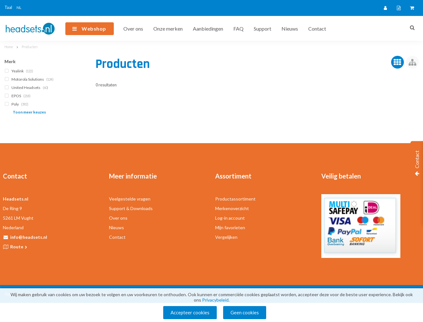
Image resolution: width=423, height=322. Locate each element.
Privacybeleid (215, 300)
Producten (30, 47)
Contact (317, 29)
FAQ (238, 29)
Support (262, 29)
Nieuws (289, 29)
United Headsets (27, 87)
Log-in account (230, 218)
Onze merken (168, 29)
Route (19, 246)
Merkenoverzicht (232, 208)
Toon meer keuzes (29, 112)
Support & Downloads (131, 208)
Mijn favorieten (230, 227)
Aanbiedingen (208, 29)
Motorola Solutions (29, 79)
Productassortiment (235, 198)
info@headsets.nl (28, 237)
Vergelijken (226, 237)
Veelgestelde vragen (129, 198)
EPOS (18, 95)
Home (8, 47)
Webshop (94, 29)
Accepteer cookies (190, 312)
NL (19, 7)
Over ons (133, 29)
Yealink (19, 71)
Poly (17, 104)
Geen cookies (244, 312)
